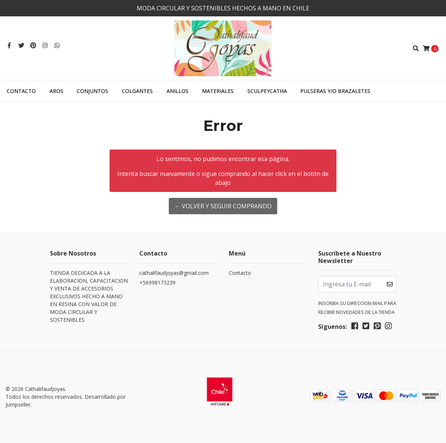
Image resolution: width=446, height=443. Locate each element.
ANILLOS (178, 90)
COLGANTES (137, 90)
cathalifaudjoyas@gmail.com (174, 272)
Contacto (21, 90)
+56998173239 (157, 282)
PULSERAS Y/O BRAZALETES (335, 90)
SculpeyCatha (267, 90)
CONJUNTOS (92, 90)
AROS (56, 90)
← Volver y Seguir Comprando (223, 206)
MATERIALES (218, 90)
